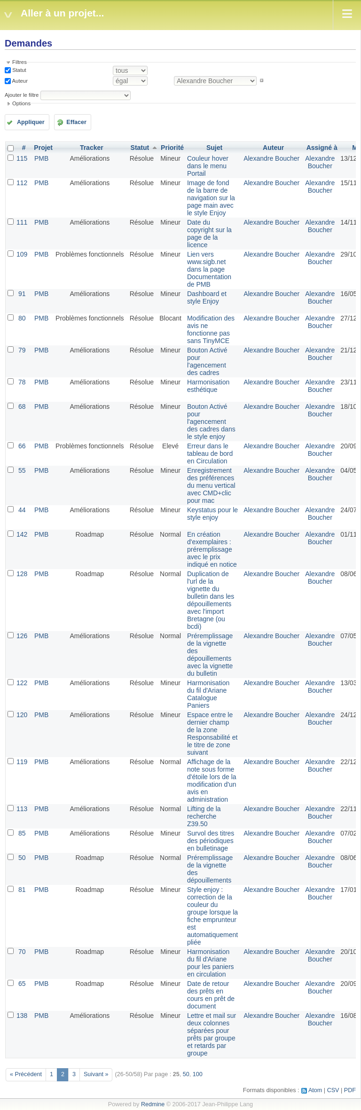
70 (22, 951)
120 (21, 715)
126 (21, 636)
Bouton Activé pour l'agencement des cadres (207, 361)
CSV (333, 1090)
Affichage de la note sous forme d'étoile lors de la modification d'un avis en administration (211, 780)
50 (22, 857)
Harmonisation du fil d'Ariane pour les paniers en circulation (210, 963)
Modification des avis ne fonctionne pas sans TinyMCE (211, 329)
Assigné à (321, 147)
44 (22, 510)
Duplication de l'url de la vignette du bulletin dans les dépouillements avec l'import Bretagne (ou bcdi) (210, 600)
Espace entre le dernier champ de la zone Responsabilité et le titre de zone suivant (212, 733)
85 (22, 833)
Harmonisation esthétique (208, 385)
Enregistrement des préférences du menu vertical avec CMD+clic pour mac (211, 485)
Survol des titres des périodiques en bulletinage (210, 840)
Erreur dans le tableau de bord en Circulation (210, 453)
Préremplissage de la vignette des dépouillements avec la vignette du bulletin (210, 654)
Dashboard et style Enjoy (207, 297)
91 (22, 293)
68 (22, 406)
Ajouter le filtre (22, 95)
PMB (41, 158)
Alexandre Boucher (271, 158)
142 (21, 534)
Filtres (19, 62)
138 (21, 1015)
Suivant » (96, 1074)
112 (21, 183)
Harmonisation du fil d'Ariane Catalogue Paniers (208, 694)
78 (22, 382)
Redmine (153, 1104)
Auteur (19, 80)
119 (21, 762)
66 (22, 446)
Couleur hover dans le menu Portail (207, 166)
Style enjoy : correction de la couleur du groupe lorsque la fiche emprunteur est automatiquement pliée (212, 916)
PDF (350, 1090)
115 (21, 158)
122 (21, 683)
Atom (315, 1090)
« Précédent (26, 1074)
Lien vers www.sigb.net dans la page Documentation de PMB (209, 269)
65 (22, 983)
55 (22, 470)
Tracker (91, 147)
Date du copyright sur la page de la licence (209, 234)
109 (21, 254)
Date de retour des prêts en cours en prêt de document (211, 995)
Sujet (214, 147)
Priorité (172, 147)
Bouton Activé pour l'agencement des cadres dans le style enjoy (211, 421)
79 (22, 350)
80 (22, 318)
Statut (18, 70)
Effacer (76, 122)
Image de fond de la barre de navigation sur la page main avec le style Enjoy (211, 198)
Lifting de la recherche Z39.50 (204, 816)
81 (22, 889)
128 (21, 574)
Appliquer (31, 122)
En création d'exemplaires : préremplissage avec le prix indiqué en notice (212, 549)
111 (21, 222)
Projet (43, 147)
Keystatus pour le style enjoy (212, 513)
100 (198, 1074)
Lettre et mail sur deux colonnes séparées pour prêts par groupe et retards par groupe (211, 1034)
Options (21, 103)
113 (21, 809)
